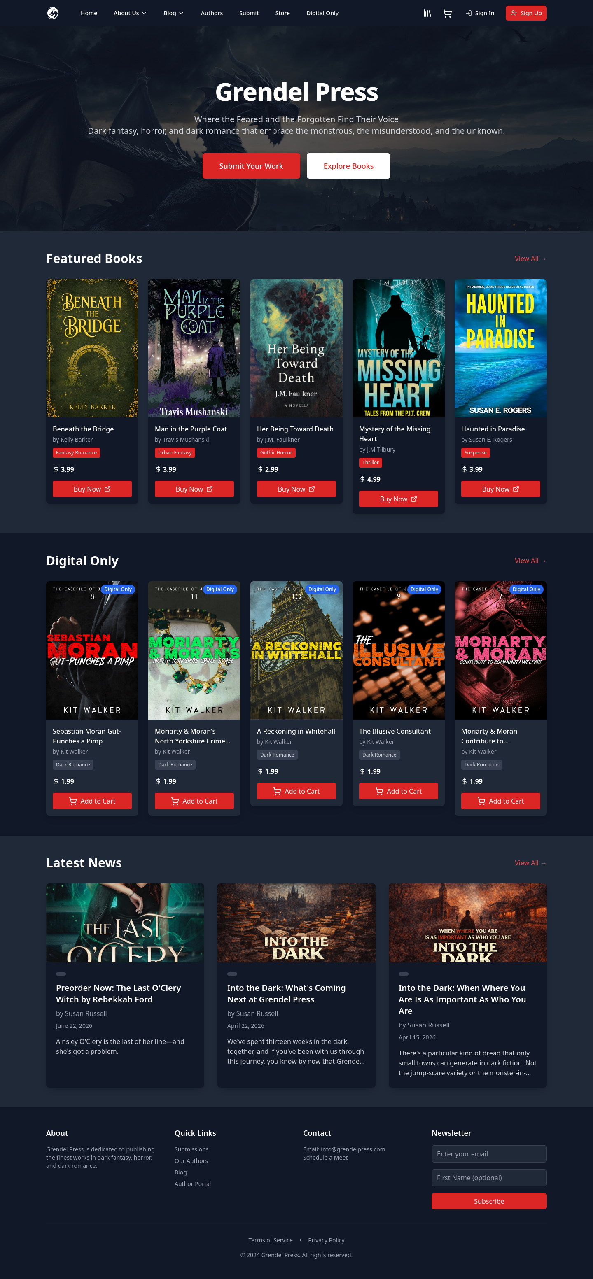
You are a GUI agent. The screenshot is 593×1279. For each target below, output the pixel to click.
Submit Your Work (251, 166)
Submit (249, 13)
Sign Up (526, 13)
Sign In (479, 13)
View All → (531, 258)
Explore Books (349, 166)
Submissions (192, 1149)
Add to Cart (92, 801)
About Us (130, 13)
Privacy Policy (326, 1240)
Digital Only (322, 13)
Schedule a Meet (325, 1157)
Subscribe (489, 1201)
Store (282, 13)
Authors (212, 13)
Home (89, 13)
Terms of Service (270, 1240)
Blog (174, 13)
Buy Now (92, 489)
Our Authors (191, 1161)
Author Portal (193, 1184)
